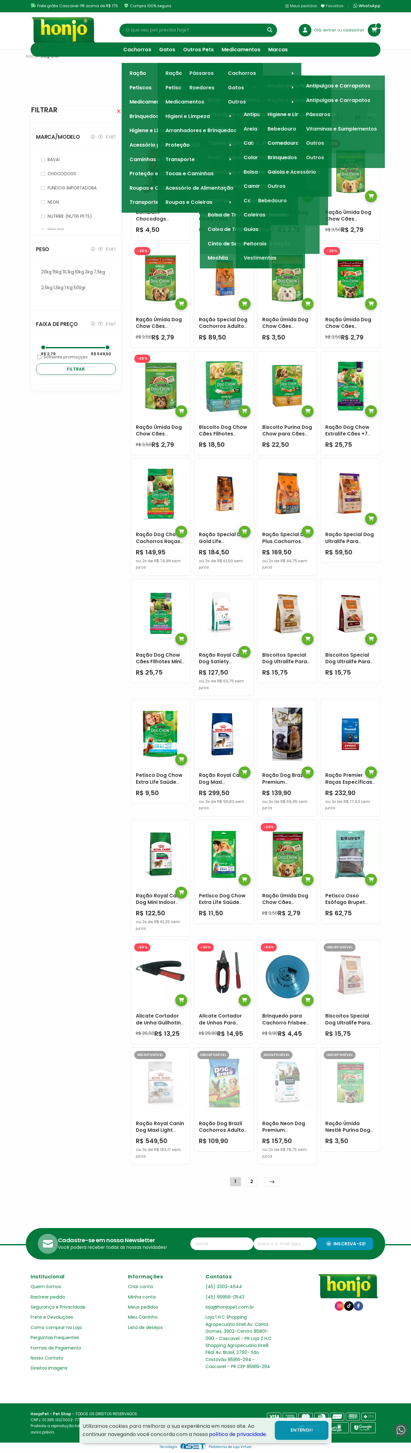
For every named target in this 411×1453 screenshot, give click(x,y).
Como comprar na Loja (56, 1327)
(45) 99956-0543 (225, 1297)
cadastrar (353, 30)
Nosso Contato (47, 1358)
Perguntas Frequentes (55, 1337)
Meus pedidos (301, 6)
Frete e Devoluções (52, 1317)
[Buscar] (269, 30)
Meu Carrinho (143, 1317)
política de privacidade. (238, 1434)
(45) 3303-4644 (224, 1286)
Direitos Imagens (49, 1368)
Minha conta (142, 1297)
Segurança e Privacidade (58, 1307)
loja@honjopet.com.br (230, 1307)
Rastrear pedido (48, 1297)
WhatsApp (366, 6)
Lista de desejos (145, 1327)
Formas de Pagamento (56, 1348)
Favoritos (332, 6)
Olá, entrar (325, 30)
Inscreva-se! (346, 1243)
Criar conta (140, 1286)
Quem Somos (46, 1286)
